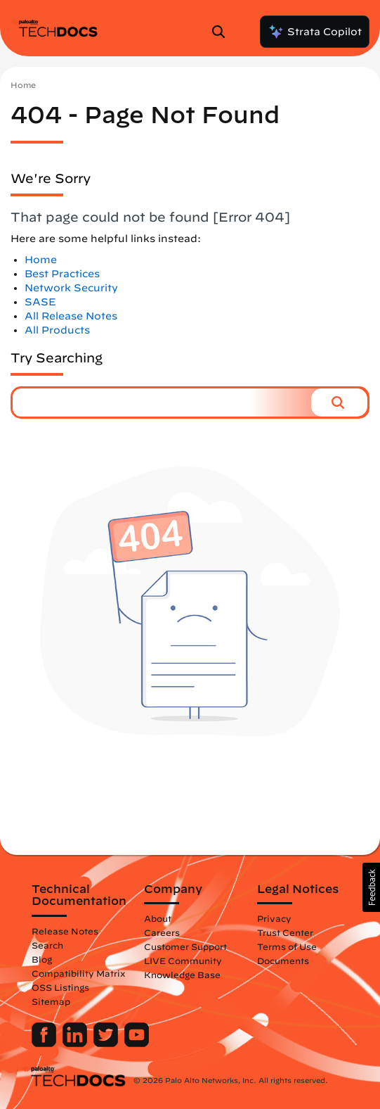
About (157, 918)
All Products (57, 330)
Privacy (274, 918)
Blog (42, 959)
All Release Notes (71, 316)
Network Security (71, 287)
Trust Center (285, 932)
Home (23, 84)
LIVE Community (183, 960)
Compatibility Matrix (78, 973)
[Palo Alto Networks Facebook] (45, 1043)
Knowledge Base (182, 975)
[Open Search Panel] (222, 31)
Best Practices (62, 273)
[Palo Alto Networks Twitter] (107, 1043)
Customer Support (185, 946)
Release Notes (65, 931)
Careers (162, 932)
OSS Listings (60, 987)
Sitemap (51, 1001)
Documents (283, 960)
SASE (40, 302)
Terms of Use (287, 946)
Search (47, 945)
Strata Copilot (315, 31)
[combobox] (162, 402)
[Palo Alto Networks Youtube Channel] (136, 1043)
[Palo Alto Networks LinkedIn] (76, 1043)
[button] (339, 402)
